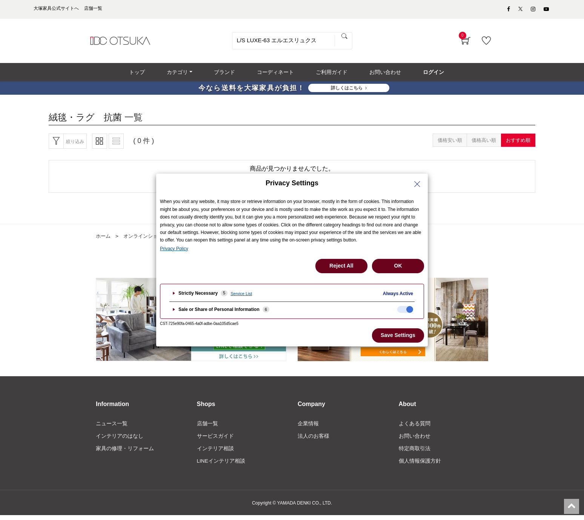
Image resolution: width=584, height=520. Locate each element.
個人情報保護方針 (420, 465)
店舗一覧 (207, 427)
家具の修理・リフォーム (125, 453)
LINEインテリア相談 (221, 465)
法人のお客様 (313, 440)
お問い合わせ (414, 440)
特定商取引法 (414, 453)
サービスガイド (215, 440)
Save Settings (398, 335)
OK (398, 266)
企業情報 (308, 427)
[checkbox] (405, 309)
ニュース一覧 (112, 427)
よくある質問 (414, 427)
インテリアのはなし (119, 440)
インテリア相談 (215, 453)
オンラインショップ (148, 240)
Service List (241, 293)
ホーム (104, 240)
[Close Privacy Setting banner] (417, 184)
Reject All (341, 266)
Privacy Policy (174, 248)
